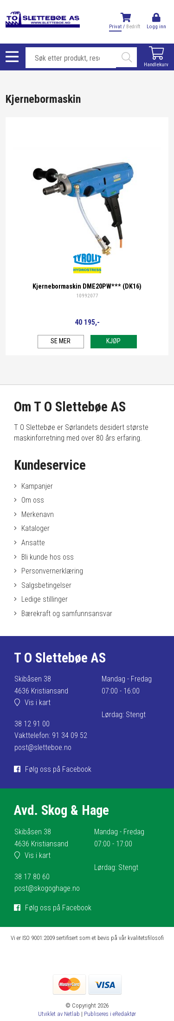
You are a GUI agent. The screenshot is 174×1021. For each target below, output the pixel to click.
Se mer (61, 341)
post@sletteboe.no (42, 747)
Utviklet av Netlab (59, 1013)
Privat (115, 27)
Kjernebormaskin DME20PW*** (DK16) (87, 286)
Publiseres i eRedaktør (110, 1013)
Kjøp (113, 341)
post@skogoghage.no (47, 888)
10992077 (87, 296)
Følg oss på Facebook (58, 769)
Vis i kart (38, 702)
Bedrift (133, 27)
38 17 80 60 (32, 876)
